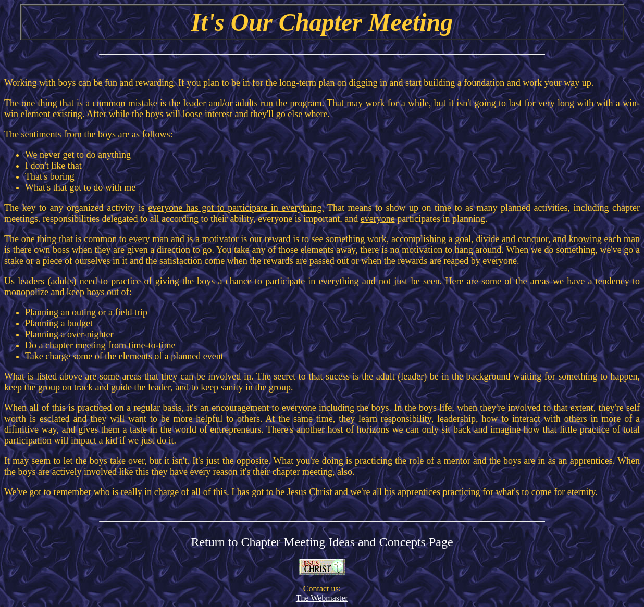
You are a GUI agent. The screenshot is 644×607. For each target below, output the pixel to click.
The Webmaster (322, 597)
